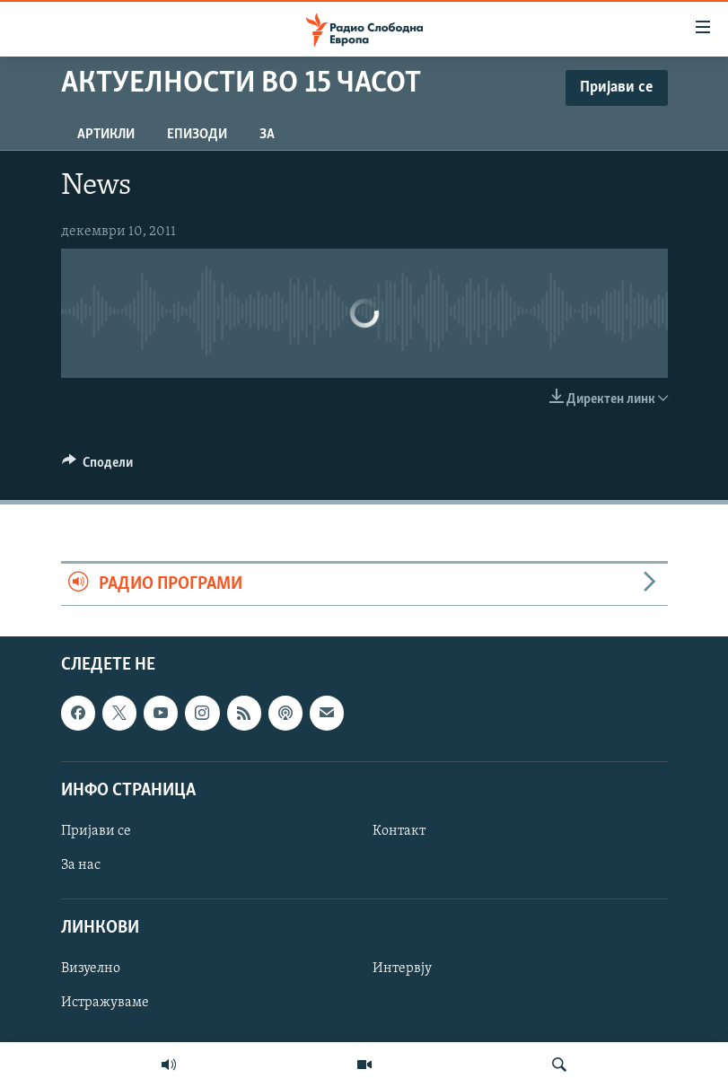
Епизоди (197, 134)
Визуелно (90, 968)
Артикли (106, 134)
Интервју (402, 968)
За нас (81, 865)
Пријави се (96, 831)
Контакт (399, 831)
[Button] (98, 467)
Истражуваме (105, 1003)
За (267, 134)
